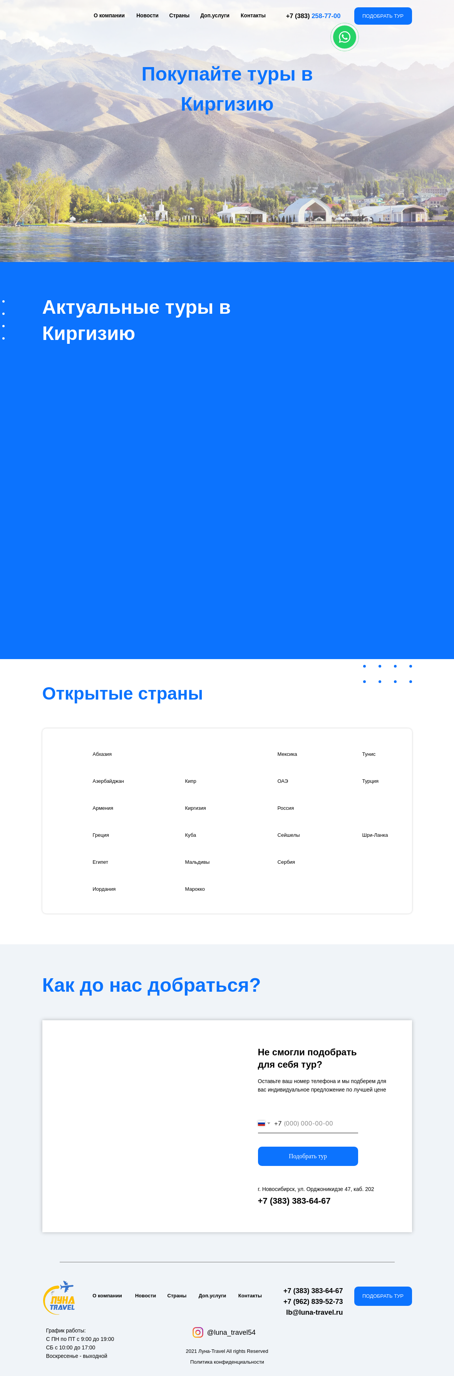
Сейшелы (291, 834)
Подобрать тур (308, 1156)
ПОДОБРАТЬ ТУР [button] (383, 16)
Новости (147, 16)
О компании (109, 16)
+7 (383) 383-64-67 (294, 1201)
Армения (105, 807)
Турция (372, 780)
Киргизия (198, 807)
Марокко (197, 888)
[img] (67, 753)
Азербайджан (112, 780)
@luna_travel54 (231, 1332)
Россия (288, 807)
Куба (192, 834)
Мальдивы (200, 861)
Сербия (288, 861)
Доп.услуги (215, 16)
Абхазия (104, 753)
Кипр (192, 780)
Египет (102, 861)
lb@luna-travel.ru (314, 1312)
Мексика (290, 753)
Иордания (107, 888)
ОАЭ (284, 780)
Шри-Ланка (378, 834)
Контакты (253, 16)
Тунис (370, 753)
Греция (103, 834)
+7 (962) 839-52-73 (313, 1301)
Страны (179, 16)
